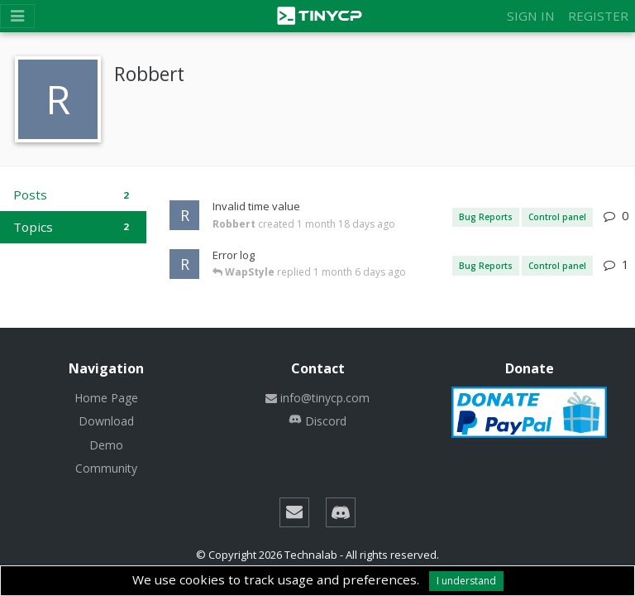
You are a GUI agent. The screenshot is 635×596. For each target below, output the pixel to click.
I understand (466, 581)
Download (106, 421)
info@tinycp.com (317, 398)
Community (106, 468)
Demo (106, 445)
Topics (73, 227)
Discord (317, 421)
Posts (73, 194)
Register (598, 15)
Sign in (531, 15)
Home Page (106, 398)
